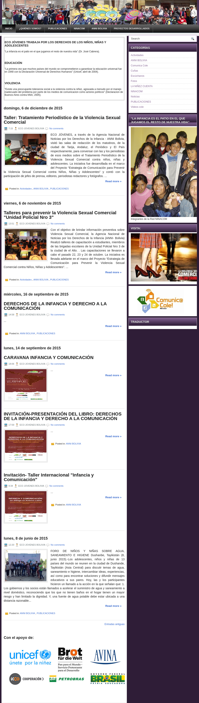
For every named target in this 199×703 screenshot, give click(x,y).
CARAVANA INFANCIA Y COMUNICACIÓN (48, 357)
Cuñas (134, 70)
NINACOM (79, 28)
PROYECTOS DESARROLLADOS (131, 28)
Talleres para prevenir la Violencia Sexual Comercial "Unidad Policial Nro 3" (60, 215)
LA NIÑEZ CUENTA (142, 86)
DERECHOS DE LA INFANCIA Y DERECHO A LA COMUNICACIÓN (55, 306)
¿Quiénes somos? (30, 28)
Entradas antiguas (114, 624)
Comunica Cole (139, 65)
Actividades (26, 188)
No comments (56, 128)
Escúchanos (137, 75)
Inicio (8, 28)
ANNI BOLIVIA (99, 28)
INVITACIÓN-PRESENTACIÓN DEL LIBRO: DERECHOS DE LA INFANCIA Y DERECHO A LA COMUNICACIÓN (62, 416)
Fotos (134, 81)
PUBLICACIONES (57, 28)
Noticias (135, 96)
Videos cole (137, 106)
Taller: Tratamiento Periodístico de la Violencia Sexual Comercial (62, 120)
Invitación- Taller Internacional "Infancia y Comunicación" (49, 477)
